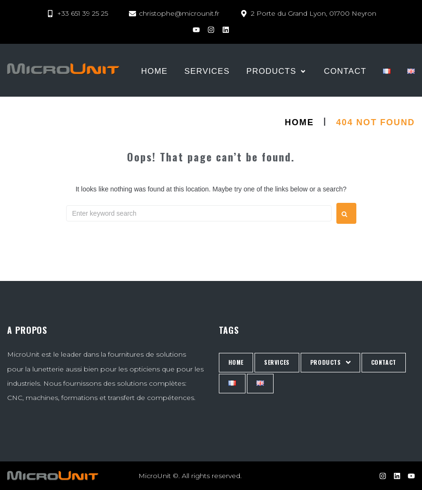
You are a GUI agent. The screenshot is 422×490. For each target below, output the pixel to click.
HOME (299, 122)
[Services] (206, 71)
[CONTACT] (345, 71)
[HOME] (154, 71)
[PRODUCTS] (276, 71)
